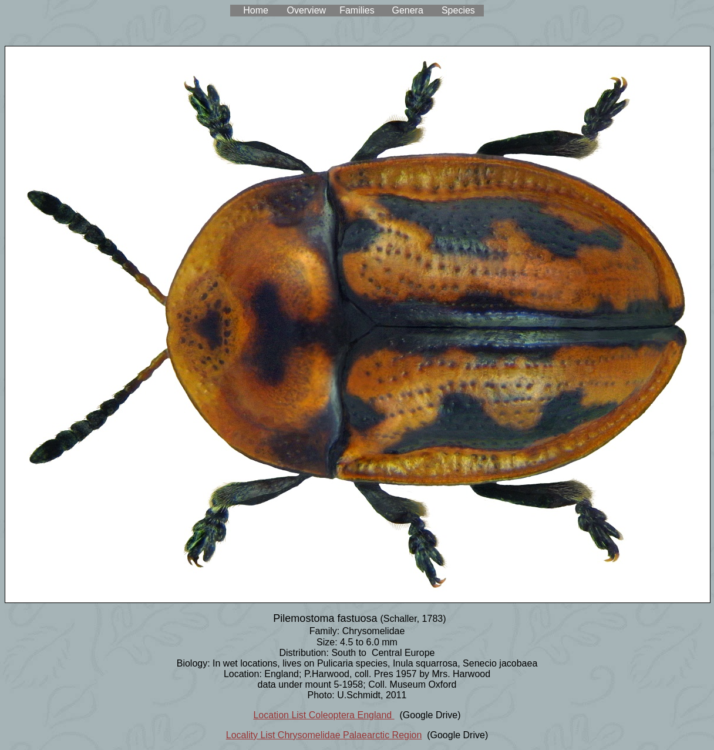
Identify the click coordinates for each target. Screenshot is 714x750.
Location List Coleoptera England (323, 715)
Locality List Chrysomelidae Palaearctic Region (324, 735)
